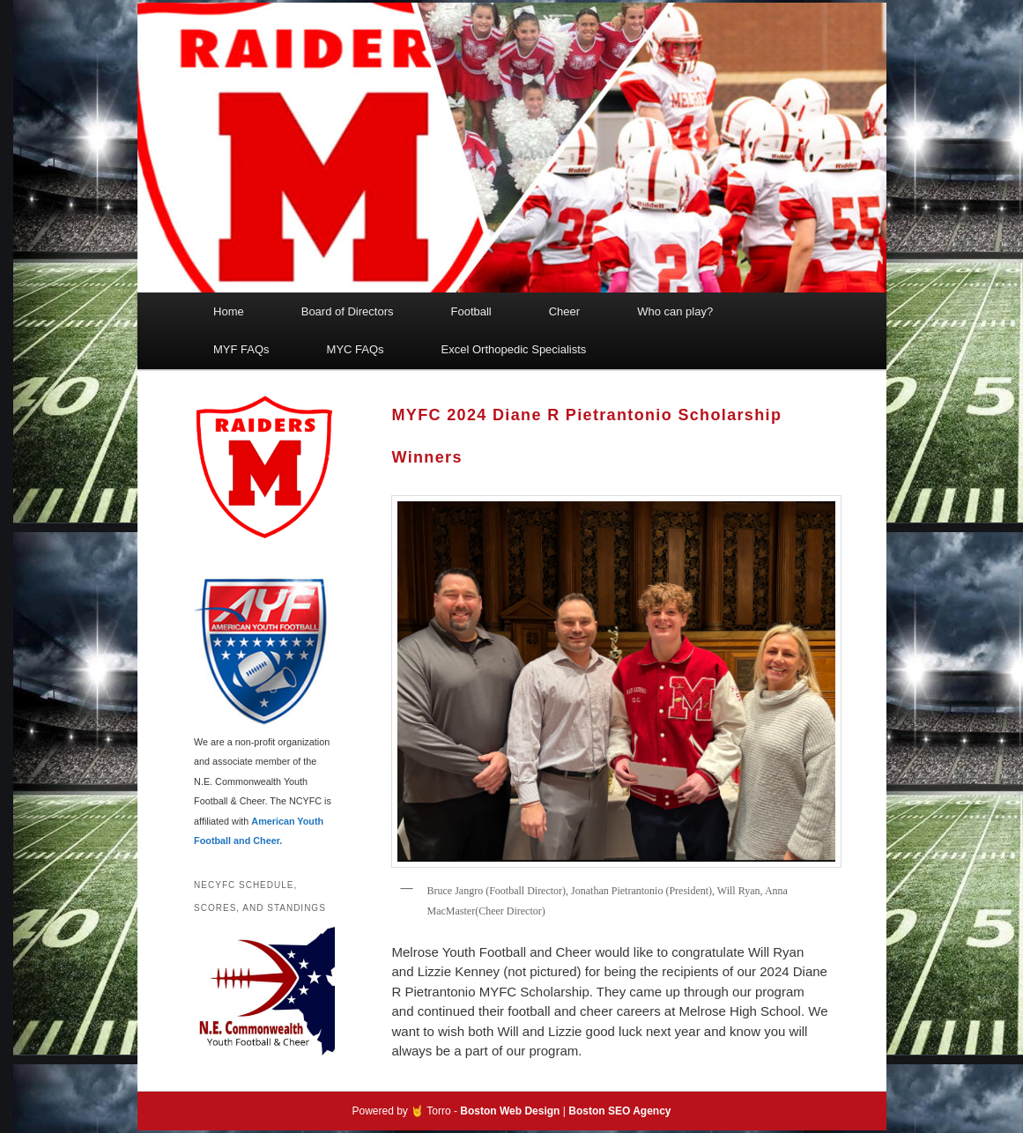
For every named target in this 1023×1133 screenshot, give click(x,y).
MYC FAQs (355, 349)
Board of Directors (347, 311)
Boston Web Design (510, 1111)
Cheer (564, 311)
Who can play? (675, 311)
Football (470, 311)
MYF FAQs (241, 349)
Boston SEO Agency (619, 1111)
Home (228, 311)
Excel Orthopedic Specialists (514, 349)
